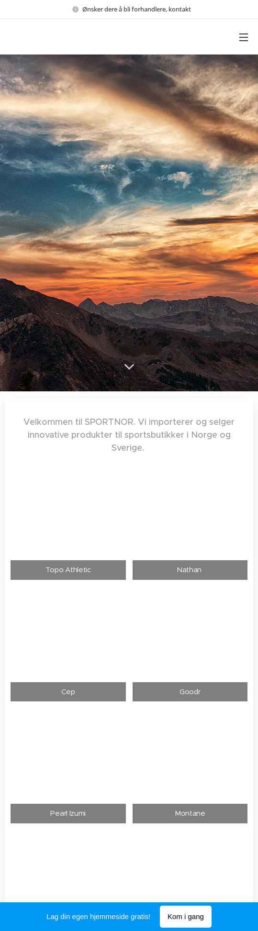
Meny (243, 37)
